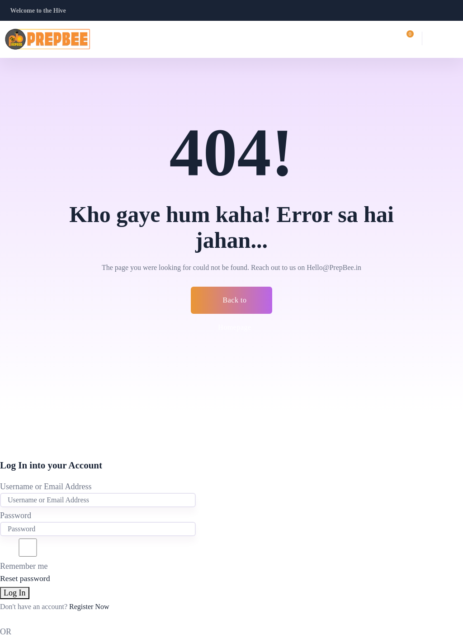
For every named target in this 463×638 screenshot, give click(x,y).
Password (15, 515)
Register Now (89, 606)
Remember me (28, 555)
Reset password (25, 578)
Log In (15, 592)
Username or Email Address (45, 486)
